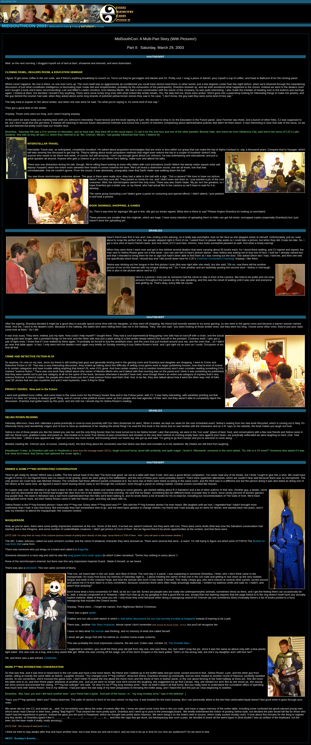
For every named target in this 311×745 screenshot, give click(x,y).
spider (92, 612)
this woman (97, 631)
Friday (75, 26)
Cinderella (50, 657)
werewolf (31, 567)
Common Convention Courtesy (215, 258)
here (45, 726)
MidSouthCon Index (59, 26)
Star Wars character (102, 624)
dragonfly (82, 549)
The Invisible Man (179, 643)
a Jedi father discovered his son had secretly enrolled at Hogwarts (156, 618)
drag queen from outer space (85, 555)
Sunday (100, 26)
